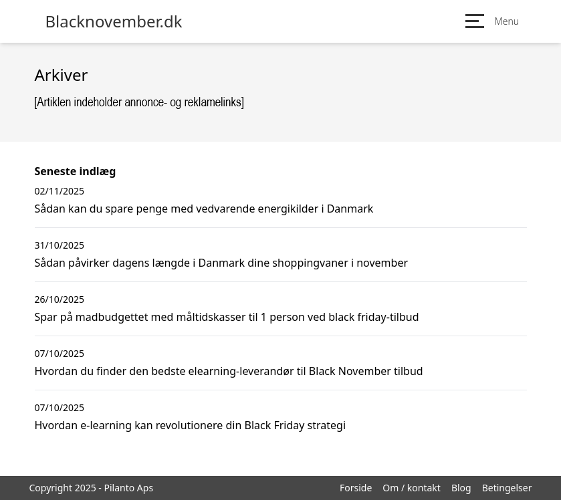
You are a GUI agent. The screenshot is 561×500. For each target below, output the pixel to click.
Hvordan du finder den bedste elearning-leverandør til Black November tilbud (229, 371)
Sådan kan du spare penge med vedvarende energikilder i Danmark (204, 208)
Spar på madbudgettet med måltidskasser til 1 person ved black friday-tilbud (227, 316)
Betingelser (507, 487)
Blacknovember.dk (114, 21)
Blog (461, 487)
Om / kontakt (411, 487)
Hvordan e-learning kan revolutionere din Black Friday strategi (190, 425)
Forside (356, 487)
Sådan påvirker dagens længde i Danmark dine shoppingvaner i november (222, 262)
